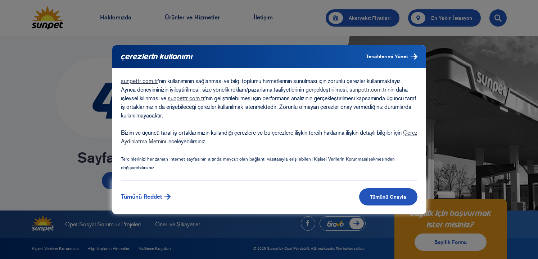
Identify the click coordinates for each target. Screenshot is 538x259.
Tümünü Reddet (146, 196)
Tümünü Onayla (388, 197)
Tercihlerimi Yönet (391, 56)
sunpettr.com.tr (139, 81)
